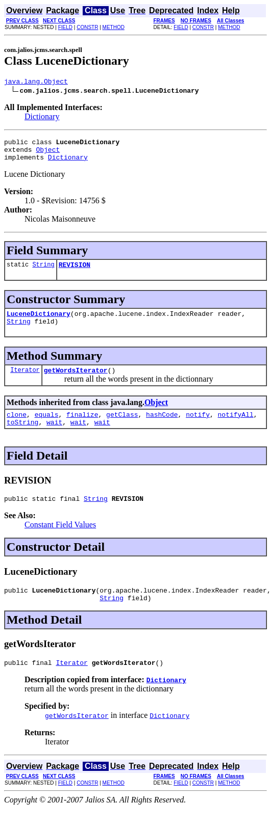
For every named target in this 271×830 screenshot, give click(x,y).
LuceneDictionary (38, 322)
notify (198, 428)
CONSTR (87, 27)
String (43, 271)
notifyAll (236, 428)
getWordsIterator (76, 382)
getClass (122, 428)
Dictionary (41, 118)
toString (22, 437)
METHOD (114, 27)
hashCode (162, 428)
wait (54, 437)
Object (48, 153)
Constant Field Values (60, 541)
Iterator (25, 382)
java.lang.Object (36, 82)
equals (47, 428)
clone (17, 428)
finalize (82, 428)
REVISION (74, 272)
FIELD (65, 27)
